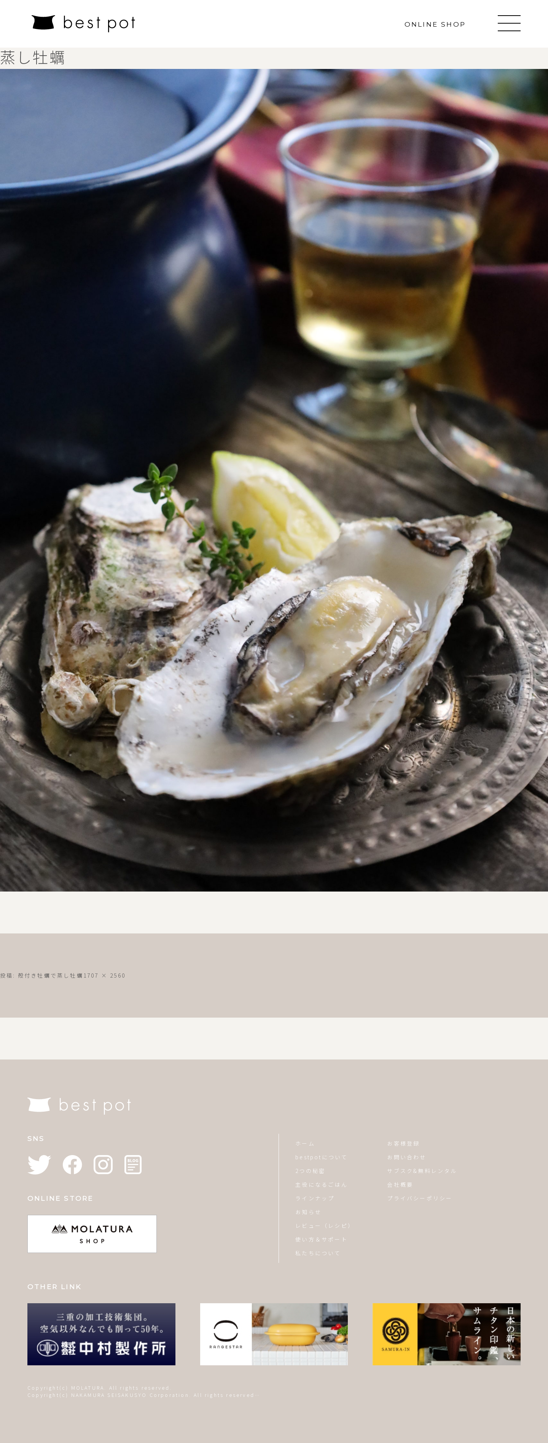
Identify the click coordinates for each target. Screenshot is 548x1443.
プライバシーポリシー (419, 1198)
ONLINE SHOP (435, 24)
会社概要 (400, 1184)
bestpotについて (321, 1157)
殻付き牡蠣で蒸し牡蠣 (50, 975)
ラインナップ (315, 1198)
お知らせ (308, 1212)
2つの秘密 (310, 1171)
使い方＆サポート (321, 1239)
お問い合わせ (406, 1157)
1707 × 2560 (104, 975)
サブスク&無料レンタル (422, 1171)
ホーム (305, 1143)
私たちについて (318, 1253)
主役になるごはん (321, 1184)
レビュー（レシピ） (324, 1225)
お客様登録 (403, 1143)
